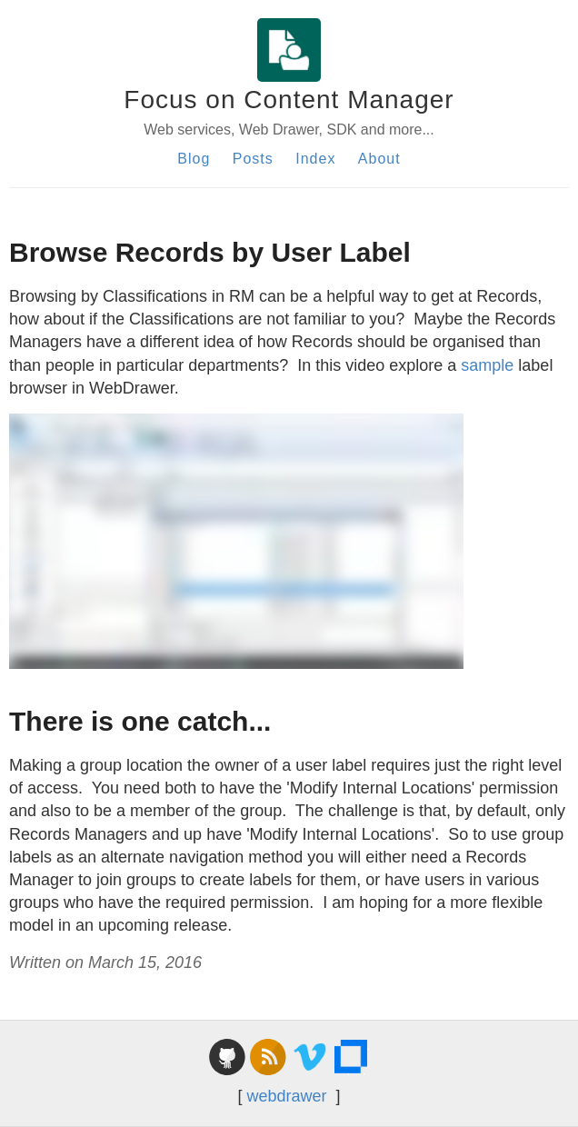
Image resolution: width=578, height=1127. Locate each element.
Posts (253, 158)
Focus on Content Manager (288, 99)
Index (315, 158)
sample (489, 365)
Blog (193, 158)
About (379, 158)
